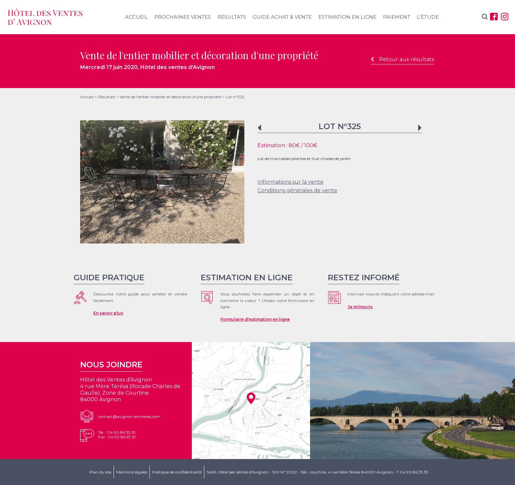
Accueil (136, 17)
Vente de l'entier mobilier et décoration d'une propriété (170, 96)
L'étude (428, 17)
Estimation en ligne (347, 17)
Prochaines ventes (182, 17)
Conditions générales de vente (297, 190)
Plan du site (100, 472)
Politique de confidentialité (177, 472)
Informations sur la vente (291, 182)
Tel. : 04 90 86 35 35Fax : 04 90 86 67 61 (117, 434)
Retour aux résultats (402, 59)
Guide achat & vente (282, 17)
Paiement (396, 17)
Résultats (231, 17)
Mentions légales (131, 472)
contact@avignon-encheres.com (129, 416)
